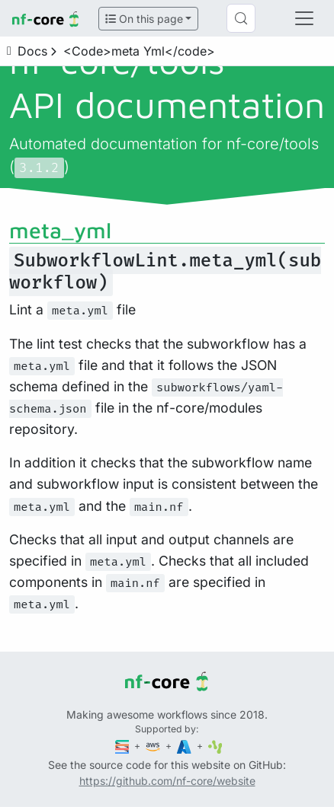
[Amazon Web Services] (154, 745)
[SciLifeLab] (215, 745)
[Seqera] (123, 745)
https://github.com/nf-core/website (167, 780)
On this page (144, 18)
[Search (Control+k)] (240, 18)
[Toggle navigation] (304, 18)
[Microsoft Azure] (185, 745)
